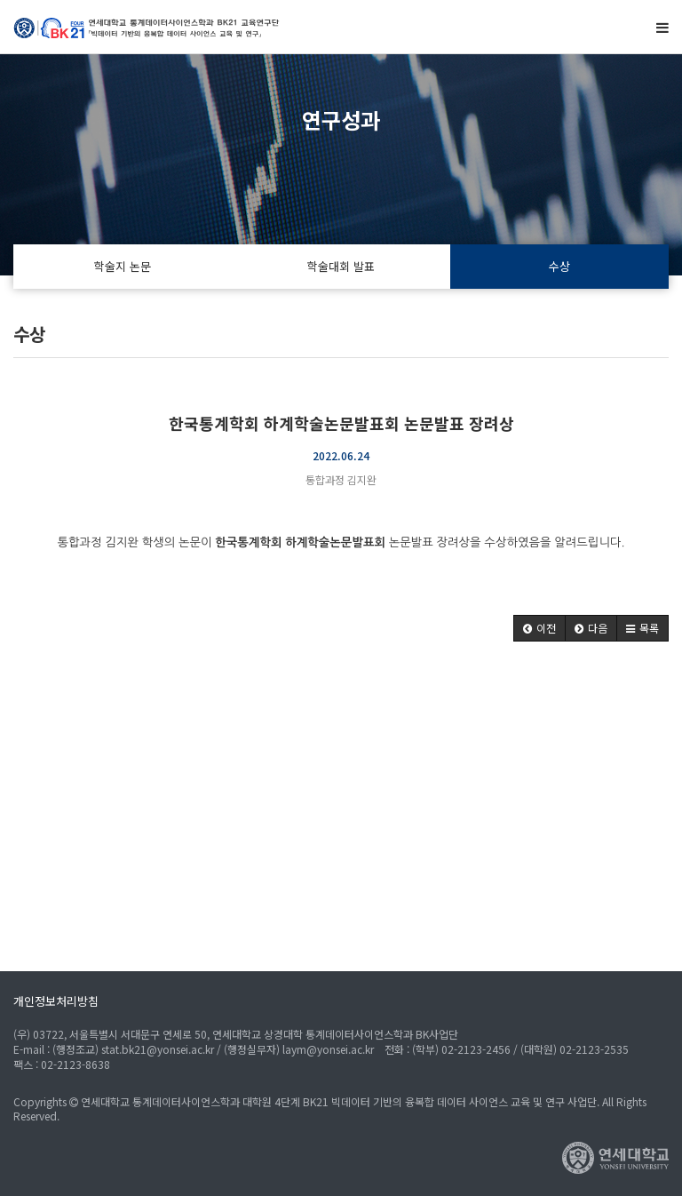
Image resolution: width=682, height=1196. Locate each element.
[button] (539, 628)
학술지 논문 (122, 266)
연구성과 (341, 119)
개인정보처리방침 (56, 1001)
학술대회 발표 (341, 266)
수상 (559, 266)
